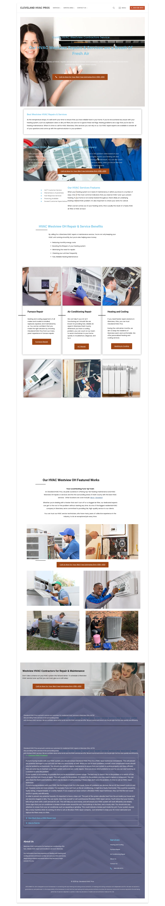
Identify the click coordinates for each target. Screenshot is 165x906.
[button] (81, 755)
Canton (91, 718)
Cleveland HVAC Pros (35, 7)
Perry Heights (63, 718)
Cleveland (98, 498)
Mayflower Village (114, 718)
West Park (85, 718)
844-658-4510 (137, 8)
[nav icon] (122, 8)
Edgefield (134, 718)
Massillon (78, 718)
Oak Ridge (104, 718)
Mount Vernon (125, 718)
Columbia (72, 718)
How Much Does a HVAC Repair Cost (42, 818)
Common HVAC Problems (38, 755)
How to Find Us (34, 823)
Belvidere (98, 718)
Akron (92, 498)
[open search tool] (114, 8)
